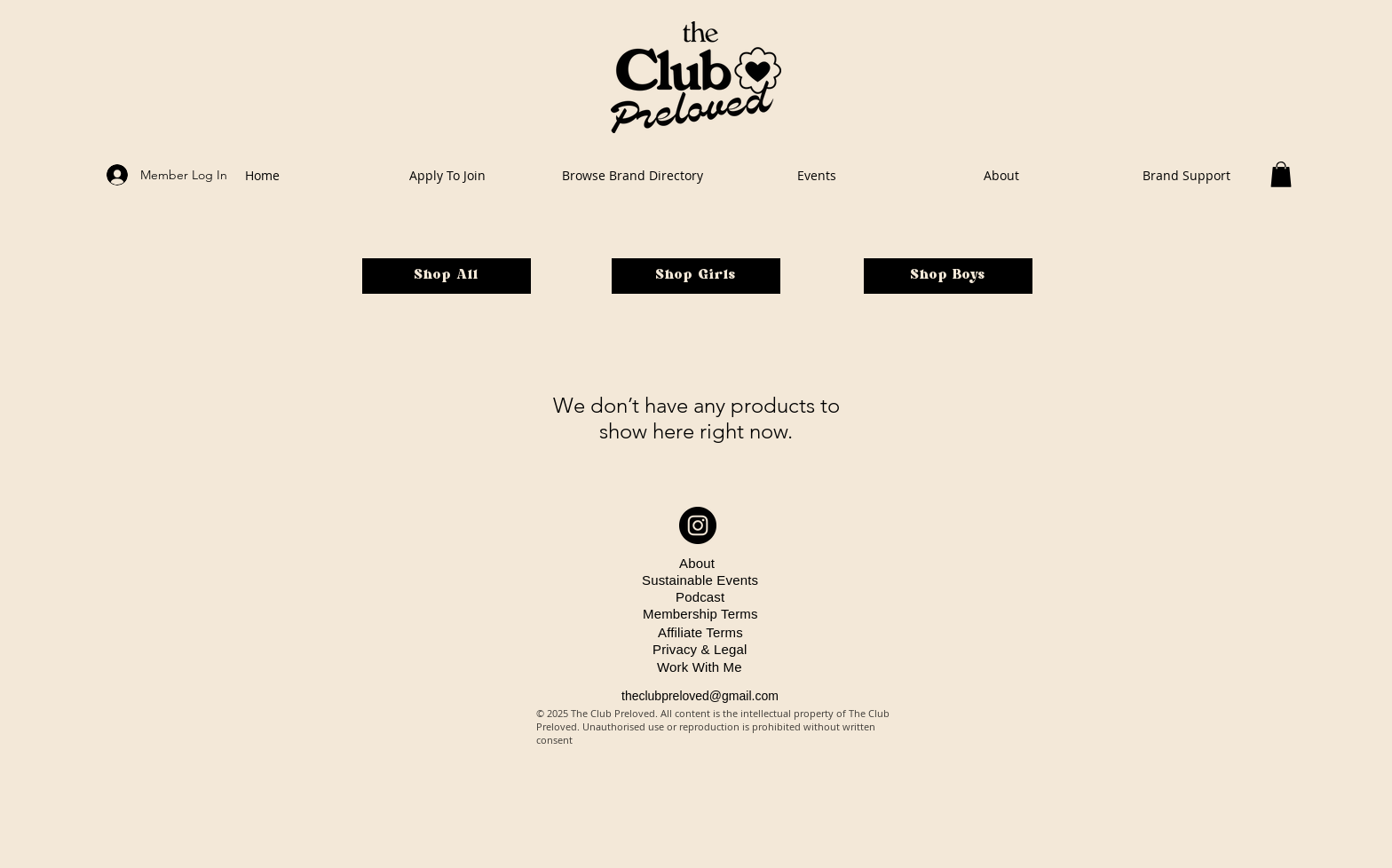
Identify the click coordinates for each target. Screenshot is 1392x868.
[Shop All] (446, 276)
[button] (1281, 174)
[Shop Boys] (948, 276)
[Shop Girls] (696, 276)
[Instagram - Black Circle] (697, 525)
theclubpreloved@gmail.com (700, 696)
